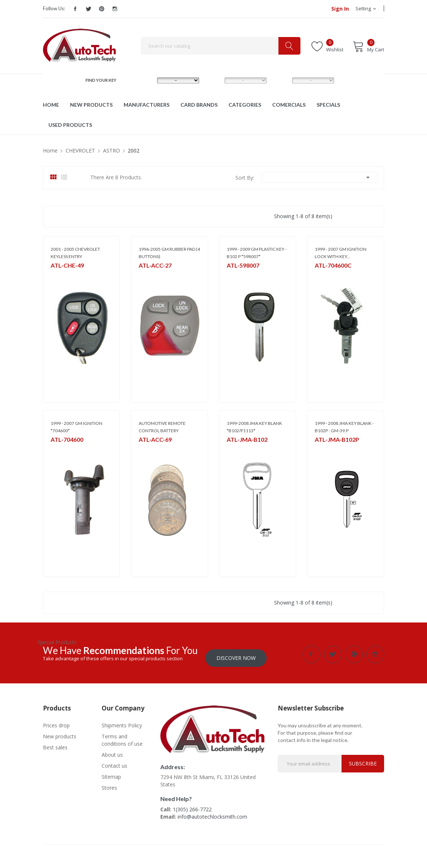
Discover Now (236, 654)
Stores (109, 784)
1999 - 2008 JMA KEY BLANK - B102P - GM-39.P (344, 427)
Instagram (115, 9)
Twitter (88, 9)
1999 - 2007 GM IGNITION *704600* (76, 427)
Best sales (55, 743)
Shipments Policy (122, 721)
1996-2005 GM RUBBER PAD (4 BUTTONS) (169, 252)
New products (59, 732)
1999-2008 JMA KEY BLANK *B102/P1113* (254, 427)
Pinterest (102, 9)
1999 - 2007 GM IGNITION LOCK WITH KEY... (340, 252)
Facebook (75, 9)
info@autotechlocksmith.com (212, 812)
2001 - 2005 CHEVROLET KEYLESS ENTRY (75, 252)
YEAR (281, 80)
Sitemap (111, 773)
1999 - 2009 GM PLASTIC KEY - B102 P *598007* (257, 252)
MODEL (215, 80)
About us (112, 751)
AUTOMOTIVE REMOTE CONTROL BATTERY (162, 427)
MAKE (146, 80)
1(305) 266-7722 (192, 805)
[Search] (220, 46)
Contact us (114, 762)
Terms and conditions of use (122, 736)
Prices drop (56, 721)
